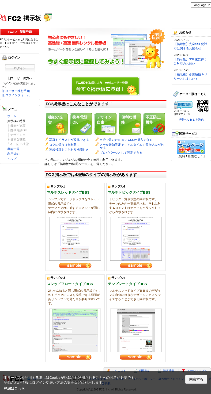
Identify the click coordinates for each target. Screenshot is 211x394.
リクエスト (119, 370)
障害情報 (168, 370)
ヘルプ (11, 159)
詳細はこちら (14, 388)
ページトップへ (197, 370)
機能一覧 (13, 149)
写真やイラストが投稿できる (69, 140)
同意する (196, 379)
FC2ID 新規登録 (20, 32)
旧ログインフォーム (16, 95)
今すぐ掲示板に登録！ (105, 85)
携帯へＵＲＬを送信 (191, 119)
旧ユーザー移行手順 (16, 91)
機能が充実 (55, 119)
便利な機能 (128, 119)
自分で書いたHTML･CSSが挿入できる (126, 140)
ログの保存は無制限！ (64, 144)
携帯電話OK (79, 119)
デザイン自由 (104, 119)
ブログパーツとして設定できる (121, 152)
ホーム (11, 116)
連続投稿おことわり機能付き (69, 149)
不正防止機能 (153, 119)
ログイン (20, 68)
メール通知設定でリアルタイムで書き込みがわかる (132, 146)
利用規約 (13, 154)
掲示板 (32, 17)
